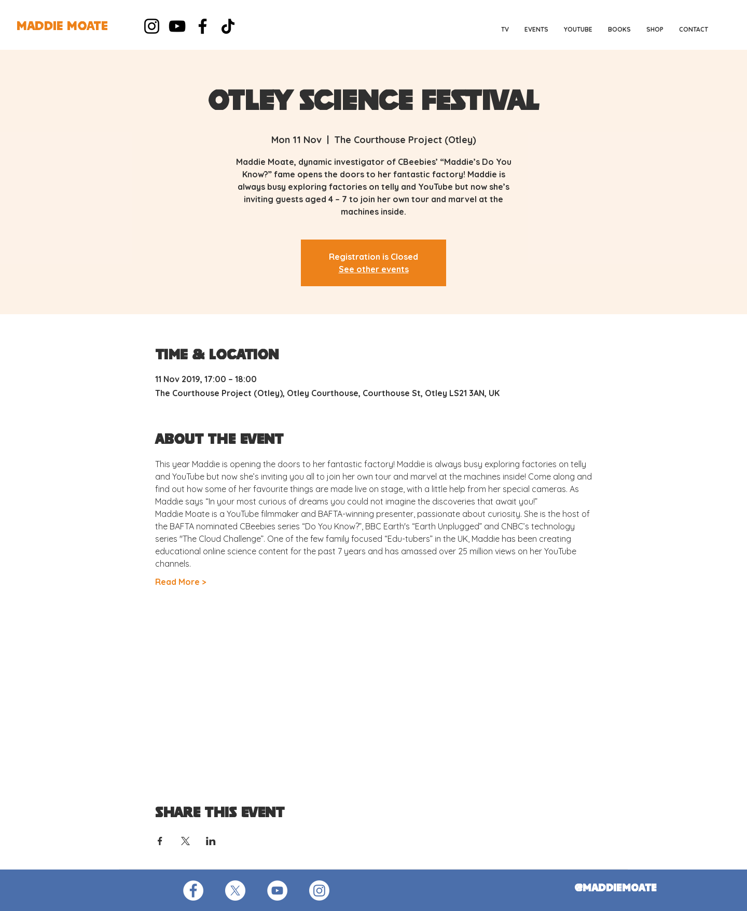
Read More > (180, 582)
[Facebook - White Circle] (193, 890)
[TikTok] (228, 26)
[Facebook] (202, 26)
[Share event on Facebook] (160, 841)
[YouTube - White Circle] (277, 890)
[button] (536, 29)
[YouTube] (177, 26)
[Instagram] (152, 26)
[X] (235, 890)
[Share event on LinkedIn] (211, 841)
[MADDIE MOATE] (62, 27)
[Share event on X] (185, 841)
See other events (374, 269)
